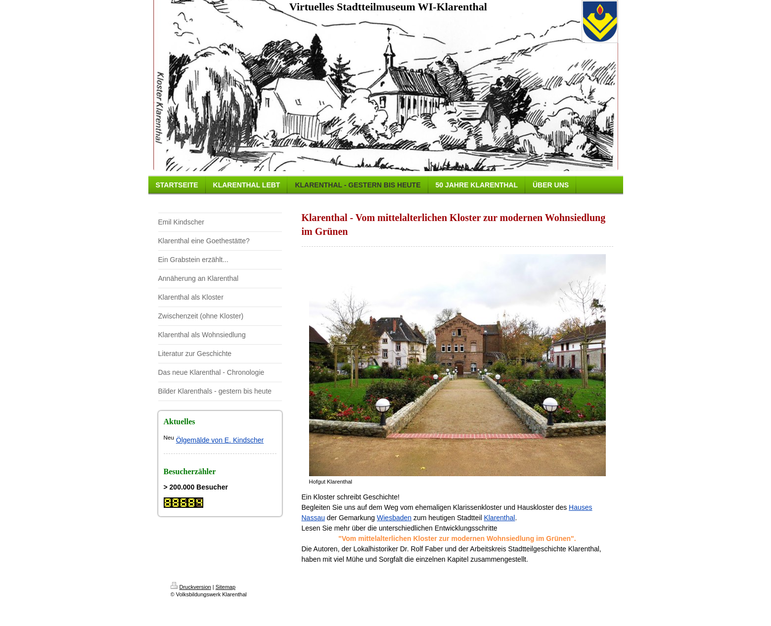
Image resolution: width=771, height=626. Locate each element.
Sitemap (225, 587)
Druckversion (191, 587)
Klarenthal (499, 518)
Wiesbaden (394, 518)
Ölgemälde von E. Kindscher (220, 440)
